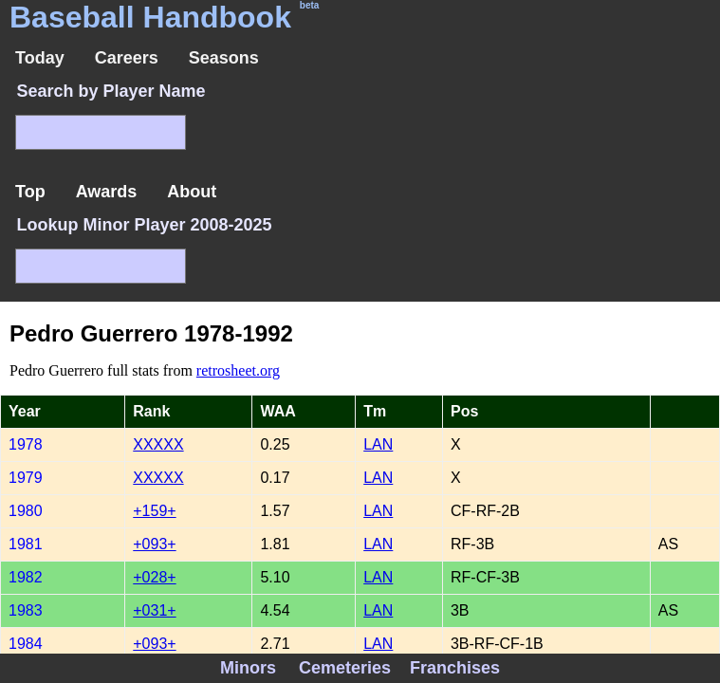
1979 (26, 478)
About (191, 191)
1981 (26, 544)
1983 (26, 610)
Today (40, 57)
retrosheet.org (238, 370)
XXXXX (158, 444)
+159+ (154, 511)
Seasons (224, 57)
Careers (126, 57)
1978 (26, 444)
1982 (26, 577)
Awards (107, 191)
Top (30, 191)
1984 (26, 644)
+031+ (154, 610)
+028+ (154, 577)
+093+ (154, 544)
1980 (26, 511)
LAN (378, 444)
